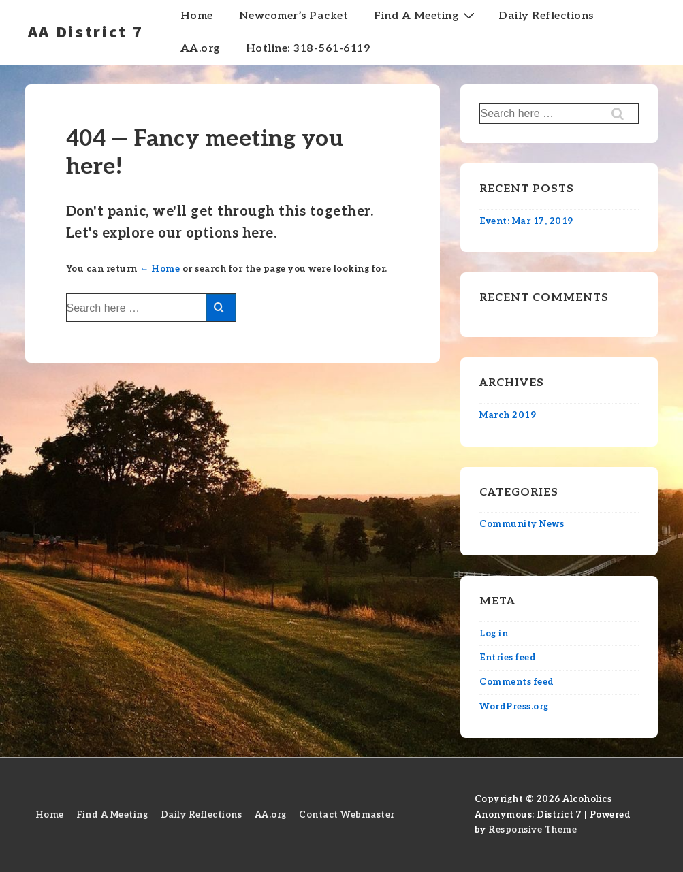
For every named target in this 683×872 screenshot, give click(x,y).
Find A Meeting (426, 15)
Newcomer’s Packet (294, 16)
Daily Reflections (546, 16)
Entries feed (507, 657)
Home (196, 16)
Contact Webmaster (347, 814)
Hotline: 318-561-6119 (308, 48)
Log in (493, 633)
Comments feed (516, 682)
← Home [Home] (160, 268)
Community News (521, 524)
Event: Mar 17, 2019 (526, 221)
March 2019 (507, 415)
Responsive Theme (532, 829)
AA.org (200, 48)
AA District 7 (86, 31)
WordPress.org (514, 706)
